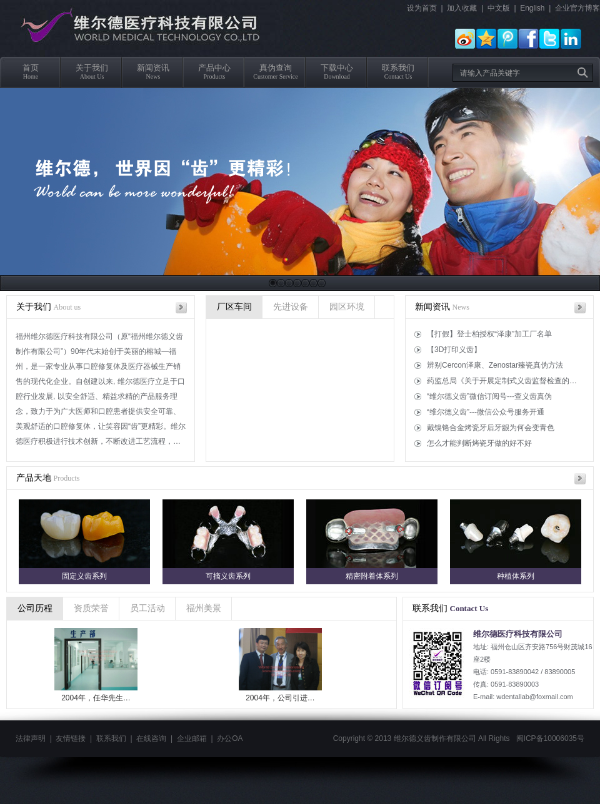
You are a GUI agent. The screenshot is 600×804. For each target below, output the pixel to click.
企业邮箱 (192, 738)
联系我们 (398, 67)
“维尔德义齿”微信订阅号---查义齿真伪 (489, 396)
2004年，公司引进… (283, 698)
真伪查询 (275, 67)
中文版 (499, 8)
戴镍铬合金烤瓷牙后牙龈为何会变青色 (490, 427)
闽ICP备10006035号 (550, 738)
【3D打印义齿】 (454, 349)
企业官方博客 (577, 8)
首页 (30, 67)
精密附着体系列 (372, 576)
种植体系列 (515, 576)
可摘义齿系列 (228, 576)
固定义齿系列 (84, 576)
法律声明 (31, 738)
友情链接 (71, 738)
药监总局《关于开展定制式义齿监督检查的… (502, 380)
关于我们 (91, 67)
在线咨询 (151, 738)
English (532, 8)
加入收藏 (462, 8)
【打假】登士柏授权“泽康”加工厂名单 (489, 334)
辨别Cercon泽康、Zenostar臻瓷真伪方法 (495, 365)
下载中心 (337, 67)
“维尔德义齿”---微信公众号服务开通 (485, 412)
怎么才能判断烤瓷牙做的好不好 (479, 443)
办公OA (229, 738)
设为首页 (422, 8)
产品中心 (214, 67)
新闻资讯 (153, 67)
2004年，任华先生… (98, 698)
